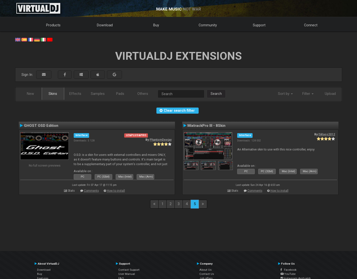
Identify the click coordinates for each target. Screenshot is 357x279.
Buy (156, 25)
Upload (330, 93)
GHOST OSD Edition (41, 125)
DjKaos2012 (326, 134)
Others (142, 93)
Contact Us (206, 274)
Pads (120, 93)
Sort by (285, 93)
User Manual (126, 274)
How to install (116, 190)
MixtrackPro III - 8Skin (206, 125)
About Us (205, 269)
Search (216, 93)
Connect (310, 25)
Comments (91, 190)
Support (259, 25)
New (30, 93)
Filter (308, 93)
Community (208, 25)
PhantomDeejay (161, 139)
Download (105, 25)
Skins (53, 93)
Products (53, 25)
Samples (98, 93)
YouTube (288, 274)
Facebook (288, 269)
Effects (75, 93)
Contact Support (129, 269)
